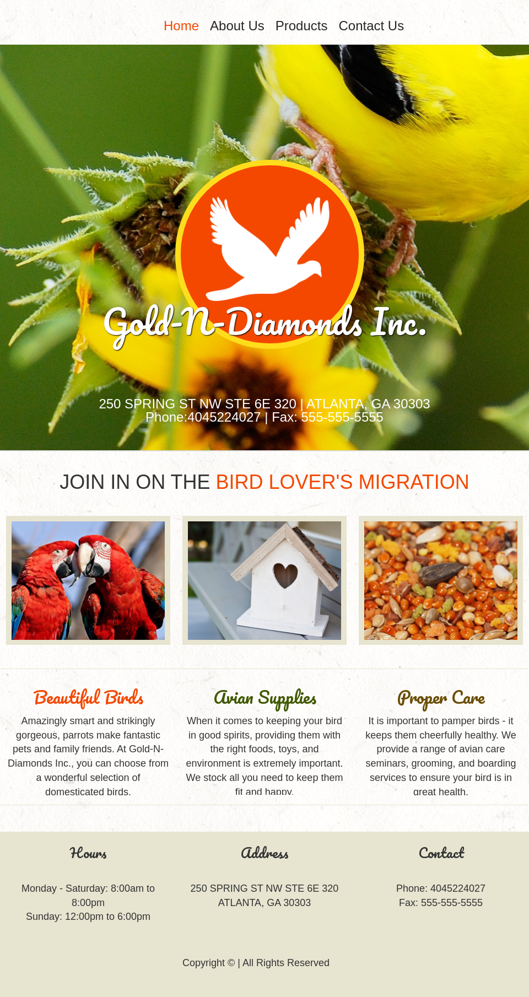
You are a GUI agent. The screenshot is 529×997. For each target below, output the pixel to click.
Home (181, 25)
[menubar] (297, 26)
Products (302, 25)
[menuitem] (181, 26)
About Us (237, 25)
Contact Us (371, 25)
